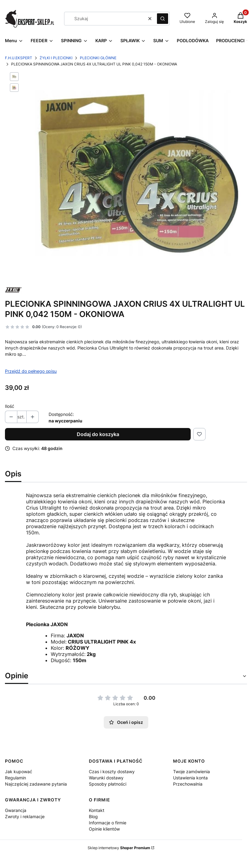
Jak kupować (18, 771)
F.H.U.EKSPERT (18, 58)
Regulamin (15, 777)
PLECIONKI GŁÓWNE (98, 58)
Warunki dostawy (106, 777)
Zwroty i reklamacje (25, 816)
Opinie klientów (104, 828)
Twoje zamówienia (191, 771)
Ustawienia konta (190, 777)
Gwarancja (15, 810)
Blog (93, 816)
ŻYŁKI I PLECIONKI (56, 58)
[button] (162, 18)
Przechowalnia (187, 784)
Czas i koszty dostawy (112, 771)
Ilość (9, 406)
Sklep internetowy (119, 847)
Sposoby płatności (107, 784)
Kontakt (96, 810)
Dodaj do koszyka (98, 434)
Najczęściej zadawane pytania (36, 784)
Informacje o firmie (107, 822)
